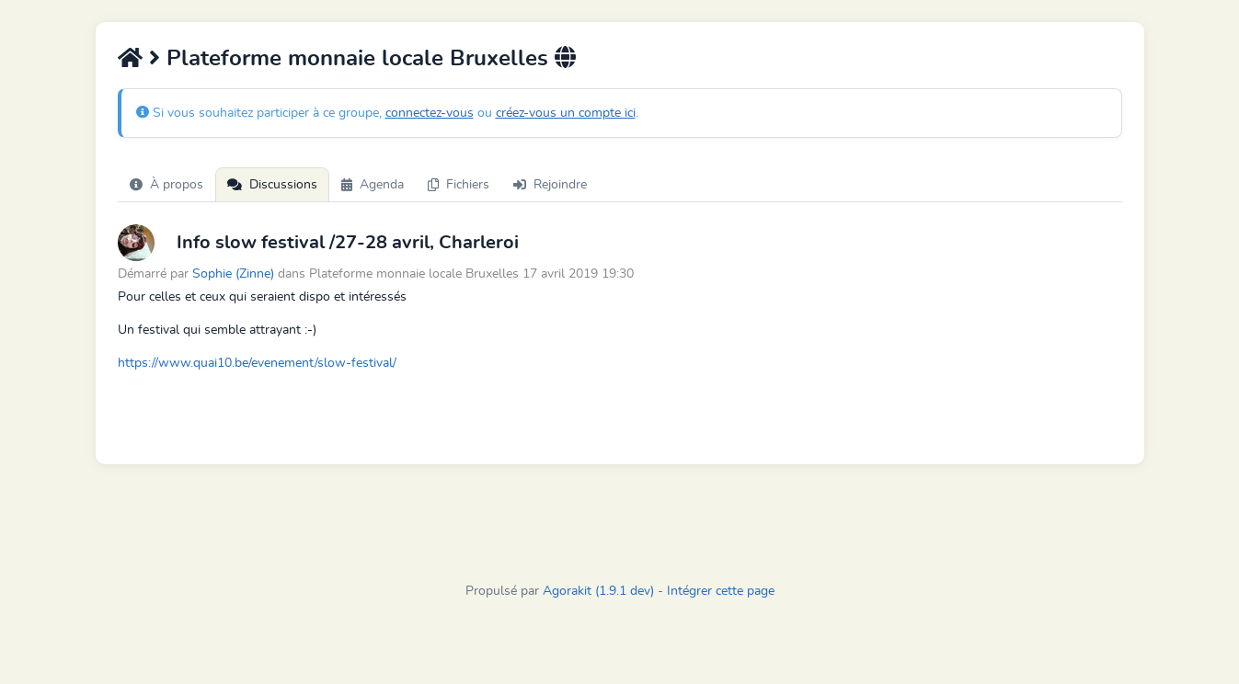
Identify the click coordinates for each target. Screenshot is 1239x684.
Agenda (372, 184)
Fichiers (458, 184)
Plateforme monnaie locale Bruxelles (357, 59)
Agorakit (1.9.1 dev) (598, 591)
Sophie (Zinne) (233, 273)
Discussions (272, 184)
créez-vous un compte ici (566, 113)
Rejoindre (550, 184)
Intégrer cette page (720, 591)
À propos (166, 184)
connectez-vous (429, 113)
